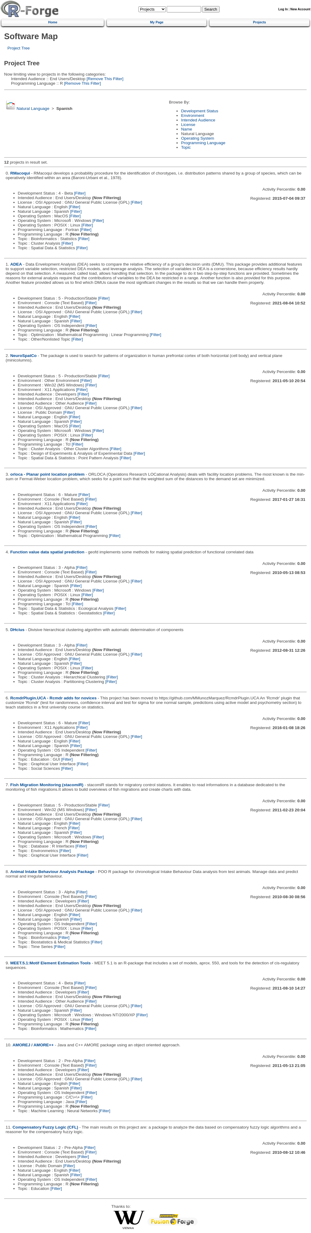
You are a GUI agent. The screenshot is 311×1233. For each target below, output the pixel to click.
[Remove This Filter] (104, 78)
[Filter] (80, 193)
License (188, 124)
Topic (186, 147)
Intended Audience (198, 120)
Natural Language (32, 108)
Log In (283, 9)
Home (52, 22)
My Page (156, 22)
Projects (259, 22)
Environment (192, 115)
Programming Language (203, 143)
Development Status (199, 111)
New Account (300, 9)
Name (186, 129)
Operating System (197, 138)
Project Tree (19, 48)
